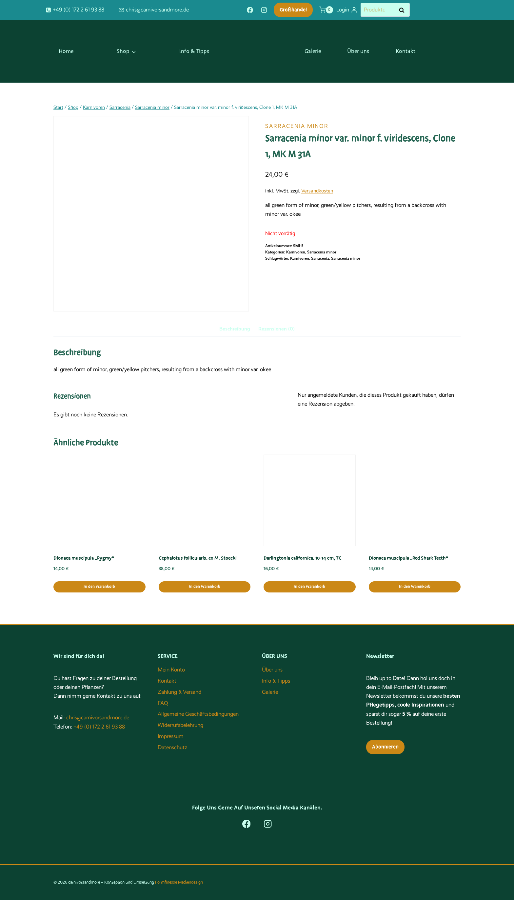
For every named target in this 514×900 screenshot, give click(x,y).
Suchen (403, 10)
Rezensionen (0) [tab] (276, 329)
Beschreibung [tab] (234, 329)
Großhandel (293, 9)
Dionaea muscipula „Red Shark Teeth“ (408, 558)
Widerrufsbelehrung (180, 725)
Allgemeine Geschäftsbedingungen (198, 714)
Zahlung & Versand (179, 692)
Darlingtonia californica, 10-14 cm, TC (303, 558)
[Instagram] (264, 10)
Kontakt (405, 51)
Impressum (171, 736)
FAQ (163, 703)
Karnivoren (295, 252)
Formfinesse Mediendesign (179, 882)
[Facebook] (250, 10)
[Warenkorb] (326, 9)
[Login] (346, 10)
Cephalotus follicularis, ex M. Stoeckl (198, 558)
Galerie (313, 51)
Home (66, 51)
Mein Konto (171, 670)
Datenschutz (172, 747)
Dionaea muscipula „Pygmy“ (83, 558)
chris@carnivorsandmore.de (97, 717)
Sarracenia (320, 258)
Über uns (358, 51)
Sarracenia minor (296, 126)
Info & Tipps (194, 51)
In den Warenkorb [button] (99, 587)
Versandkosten (317, 191)
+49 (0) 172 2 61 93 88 (99, 727)
